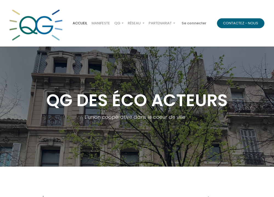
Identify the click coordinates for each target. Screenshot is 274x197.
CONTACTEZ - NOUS (240, 23)
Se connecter (194, 23)
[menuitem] (79, 23)
